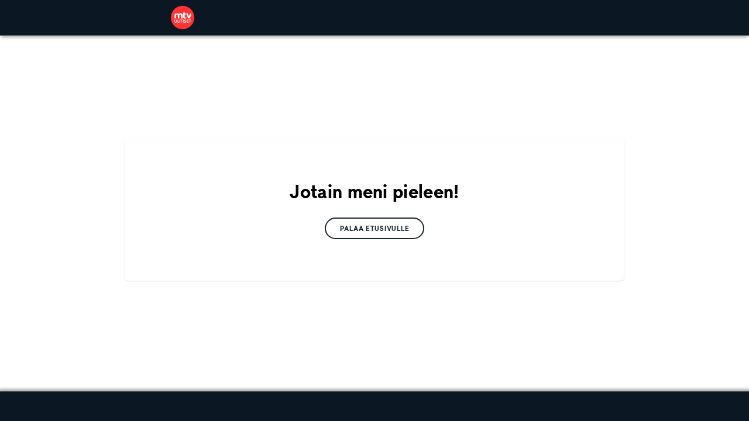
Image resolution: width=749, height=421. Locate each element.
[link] (182, 17)
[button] (375, 228)
